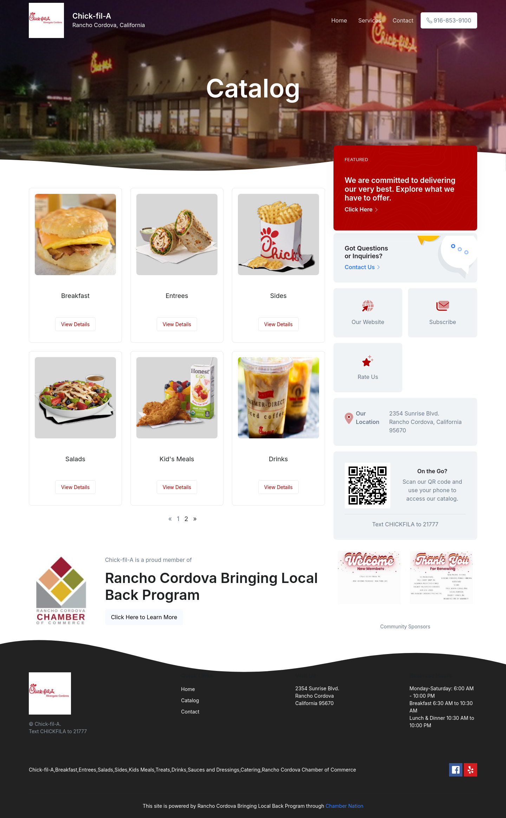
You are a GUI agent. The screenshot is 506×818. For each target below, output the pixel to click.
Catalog (190, 700)
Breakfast (75, 295)
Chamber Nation (344, 806)
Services (369, 20)
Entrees (177, 295)
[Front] (48, 20)
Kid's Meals (177, 459)
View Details (75, 324)
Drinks (278, 459)
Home (339, 20)
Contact (403, 20)
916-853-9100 (449, 20)
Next (482, 582)
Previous (328, 582)
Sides (278, 295)
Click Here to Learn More (144, 617)
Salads (75, 459)
